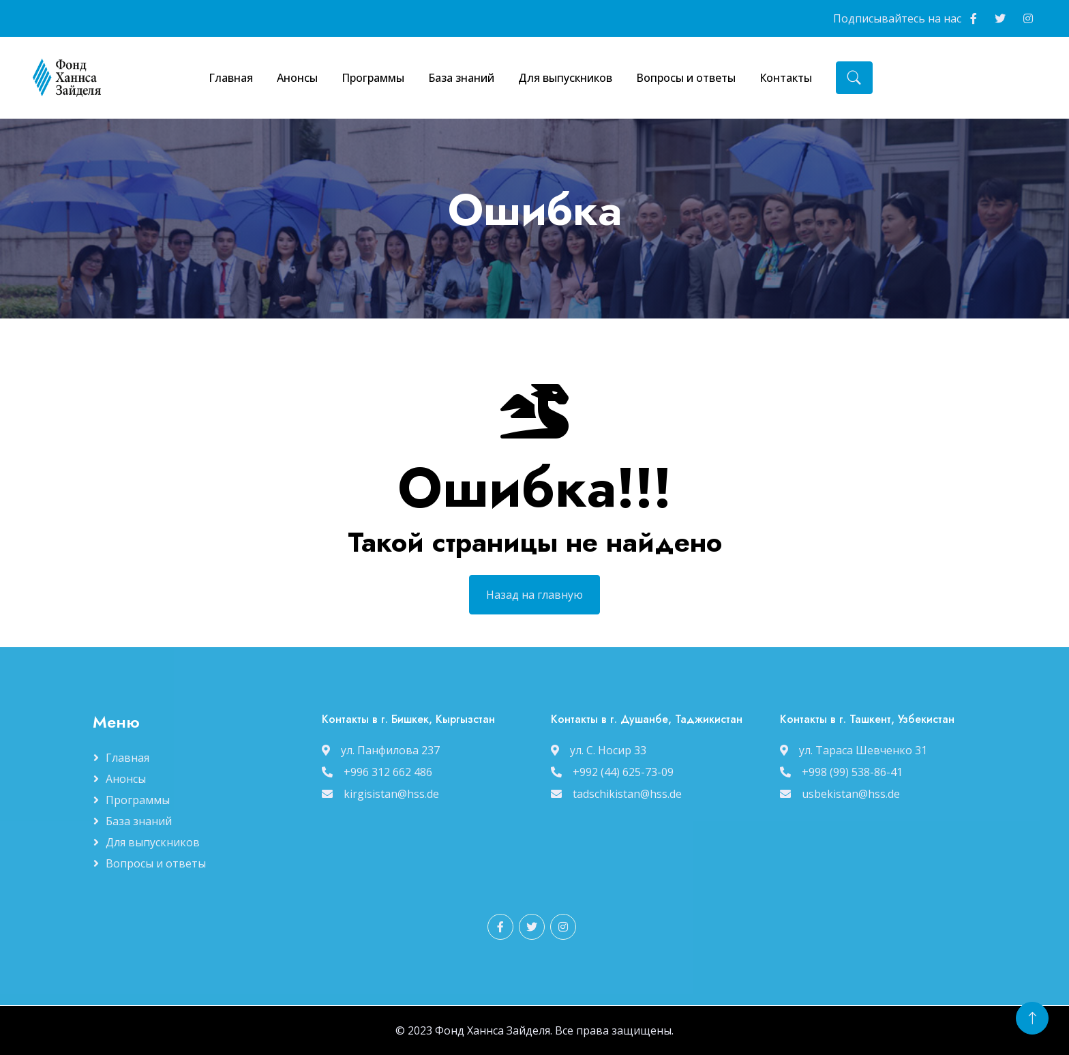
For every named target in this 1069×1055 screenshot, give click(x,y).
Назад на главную (534, 632)
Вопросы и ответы (686, 77)
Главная (231, 77)
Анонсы (297, 77)
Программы (373, 77)
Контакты (785, 77)
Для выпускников (565, 77)
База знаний (461, 77)
